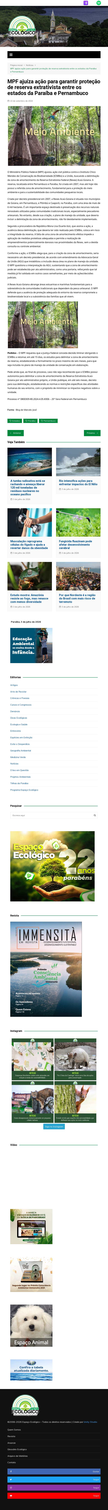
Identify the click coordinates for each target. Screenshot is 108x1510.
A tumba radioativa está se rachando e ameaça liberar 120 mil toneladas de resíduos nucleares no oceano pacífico (27, 487)
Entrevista (15, 730)
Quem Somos (14, 1429)
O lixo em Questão (19, 770)
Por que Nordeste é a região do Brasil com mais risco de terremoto (77, 598)
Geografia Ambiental (20, 750)
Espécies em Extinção (21, 737)
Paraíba (31, 421)
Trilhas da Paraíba (19, 783)
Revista (11, 1436)
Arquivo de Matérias (17, 1455)
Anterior (17, 433)
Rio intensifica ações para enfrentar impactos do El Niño (78, 482)
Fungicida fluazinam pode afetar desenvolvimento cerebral (75, 545)
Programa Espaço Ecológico (24, 789)
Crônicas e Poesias (19, 698)
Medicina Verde (18, 757)
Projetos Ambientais (20, 776)
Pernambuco (50, 421)
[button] (33, 1059)
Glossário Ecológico (17, 1449)
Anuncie (11, 1442)
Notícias (14, 763)
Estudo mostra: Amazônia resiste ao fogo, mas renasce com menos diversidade (29, 598)
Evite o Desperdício (20, 744)
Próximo (91, 433)
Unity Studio (90, 1421)
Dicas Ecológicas (18, 717)
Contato (11, 1462)
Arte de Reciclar (18, 691)
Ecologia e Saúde (18, 724)
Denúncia (15, 711)
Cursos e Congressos (21, 704)
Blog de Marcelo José (26, 409)
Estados (16, 421)
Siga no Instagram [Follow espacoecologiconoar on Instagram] (54, 1126)
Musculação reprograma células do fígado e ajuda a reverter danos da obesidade (29, 545)
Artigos (14, 685)
